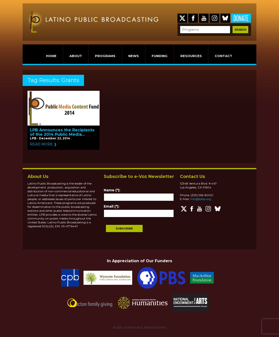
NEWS (133, 56)
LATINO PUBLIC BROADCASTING (144, 327)
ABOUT (75, 56)
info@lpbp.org (200, 199)
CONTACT (223, 56)
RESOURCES (191, 56)
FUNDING (159, 56)
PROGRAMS (105, 56)
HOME (51, 56)
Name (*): (112, 190)
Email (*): (111, 206)
